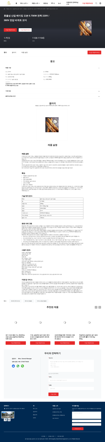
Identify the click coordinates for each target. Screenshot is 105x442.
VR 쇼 (53, 3)
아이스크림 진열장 (41, 301)
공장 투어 (35, 411)
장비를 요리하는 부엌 (57, 412)
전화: (50, 385)
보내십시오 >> (78, 428)
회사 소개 (35, 408)
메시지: (51, 358)
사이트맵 (43, 436)
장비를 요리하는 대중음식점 (58, 415)
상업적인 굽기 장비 (17, 8)
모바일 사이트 (51, 436)
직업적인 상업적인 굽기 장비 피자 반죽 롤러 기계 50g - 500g (88, 337)
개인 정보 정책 (60, 436)
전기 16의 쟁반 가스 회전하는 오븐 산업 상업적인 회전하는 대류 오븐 (15, 337)
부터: (50, 377)
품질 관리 (35, 414)
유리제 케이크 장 (15, 301)
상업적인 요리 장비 (56, 408)
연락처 (34, 417)
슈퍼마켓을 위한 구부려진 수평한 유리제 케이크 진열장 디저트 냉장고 (65, 337)
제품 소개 (8, 8)
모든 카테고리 (55, 418)
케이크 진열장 (28, 301)
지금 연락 (53, 394)
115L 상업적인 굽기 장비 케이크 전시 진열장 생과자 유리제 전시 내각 (39, 337)
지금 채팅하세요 (10, 30)
